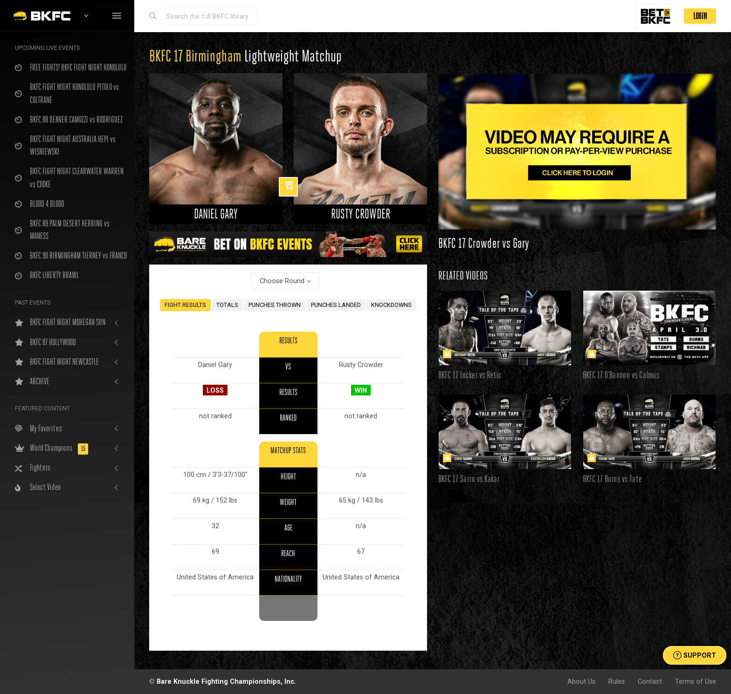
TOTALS (227, 304)
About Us (581, 681)
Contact (650, 681)
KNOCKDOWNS (391, 304)
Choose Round (282, 281)
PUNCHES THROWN (274, 304)
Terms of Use (695, 681)
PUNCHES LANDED (336, 304)
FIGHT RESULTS (185, 304)
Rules (616, 681)
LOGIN (700, 16)
